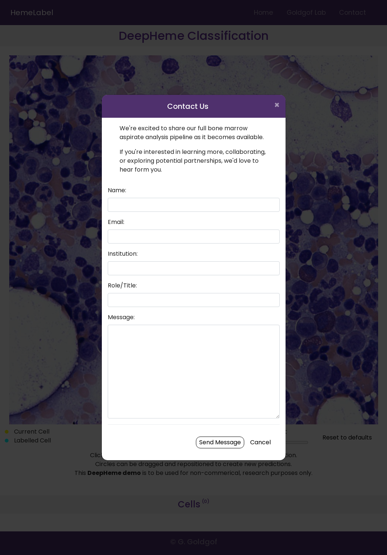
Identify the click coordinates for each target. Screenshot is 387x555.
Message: (121, 317)
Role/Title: (122, 285)
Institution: (123, 253)
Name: (117, 190)
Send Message (220, 442)
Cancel (260, 442)
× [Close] (277, 105)
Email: (116, 222)
